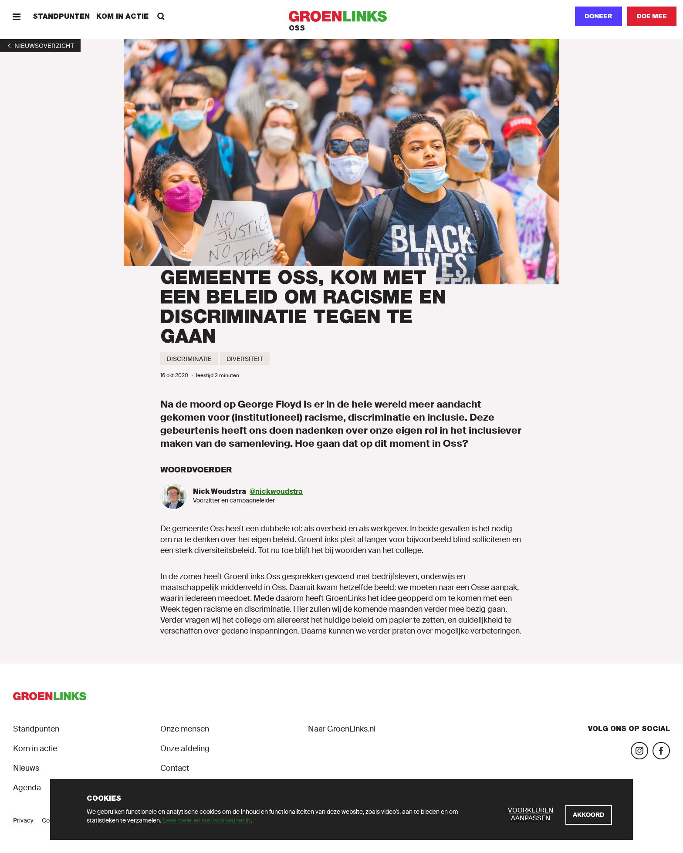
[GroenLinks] (342, 16)
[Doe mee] (651, 16)
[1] (40, 45)
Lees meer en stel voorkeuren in (206, 820)
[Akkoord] (588, 815)
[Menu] (16, 16)
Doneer (598, 16)
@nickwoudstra (276, 491)
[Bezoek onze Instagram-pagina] (639, 750)
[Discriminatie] (189, 358)
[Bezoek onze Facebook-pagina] (661, 750)
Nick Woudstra (219, 491)
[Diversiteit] (245, 358)
